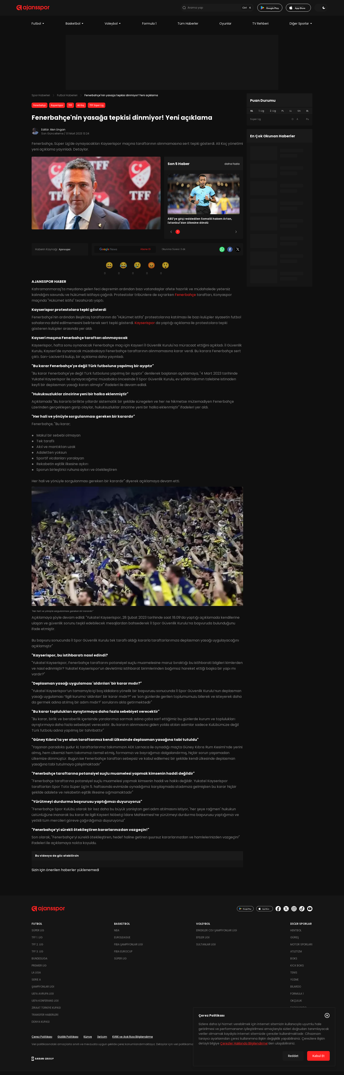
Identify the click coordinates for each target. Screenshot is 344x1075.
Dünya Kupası (41, 1025)
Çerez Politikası (42, 1040)
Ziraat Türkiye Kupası (46, 1011)
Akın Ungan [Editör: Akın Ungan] (57, 133)
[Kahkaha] (123, 272)
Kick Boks (297, 969)
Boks (293, 962)
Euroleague (122, 941)
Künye (88, 1040)
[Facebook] (230, 253)
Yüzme (294, 983)
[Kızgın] (151, 272)
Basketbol (75, 27)
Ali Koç (80, 109)
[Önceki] (171, 235)
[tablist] (279, 115)
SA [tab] (299, 114)
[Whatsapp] (222, 253)
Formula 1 (149, 27)
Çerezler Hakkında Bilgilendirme (244, 1043)
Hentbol (295, 934)
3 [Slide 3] (203, 235)
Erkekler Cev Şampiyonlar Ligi (216, 934)
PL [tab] (282, 114)
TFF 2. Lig (37, 948)
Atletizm (296, 955)
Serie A (36, 983)
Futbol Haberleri (67, 99)
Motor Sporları (301, 948)
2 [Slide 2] (191, 235)
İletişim (102, 1040)
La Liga (36, 976)
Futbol (38, 27)
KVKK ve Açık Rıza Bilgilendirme (132, 1040)
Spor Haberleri (41, 99)
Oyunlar (225, 27)
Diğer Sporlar (301, 27)
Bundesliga (39, 962)
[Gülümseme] (109, 272)
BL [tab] (307, 114)
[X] (237, 253)
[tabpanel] (279, 123)
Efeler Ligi (203, 941)
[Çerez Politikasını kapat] (327, 1015)
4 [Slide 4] (216, 235)
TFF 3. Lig (37, 955)
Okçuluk (296, 1004)
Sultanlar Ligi (206, 948)
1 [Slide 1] (177, 235)
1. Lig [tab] (261, 114)
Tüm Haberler (187, 27)
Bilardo (295, 990)
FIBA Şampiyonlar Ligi (128, 948)
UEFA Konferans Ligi (45, 1004)
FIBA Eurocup (123, 955)
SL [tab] (251, 114)
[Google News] (125, 253)
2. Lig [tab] (273, 114)
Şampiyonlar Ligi (43, 990)
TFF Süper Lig (97, 109)
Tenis (293, 976)
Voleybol (113, 27)
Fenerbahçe (39, 109)
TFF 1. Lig (37, 941)
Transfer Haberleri (45, 1018)
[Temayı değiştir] (305, 10)
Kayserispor (57, 109)
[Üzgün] (137, 272)
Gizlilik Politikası (67, 1040)
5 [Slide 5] (229, 235)
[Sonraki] (236, 235)
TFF (70, 109)
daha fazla (232, 167)
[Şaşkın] (165, 272)
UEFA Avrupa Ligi (43, 997)
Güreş (294, 941)
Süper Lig (38, 934)
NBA (116, 934)
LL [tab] (291, 114)
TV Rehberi (260, 27)
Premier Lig (39, 969)
